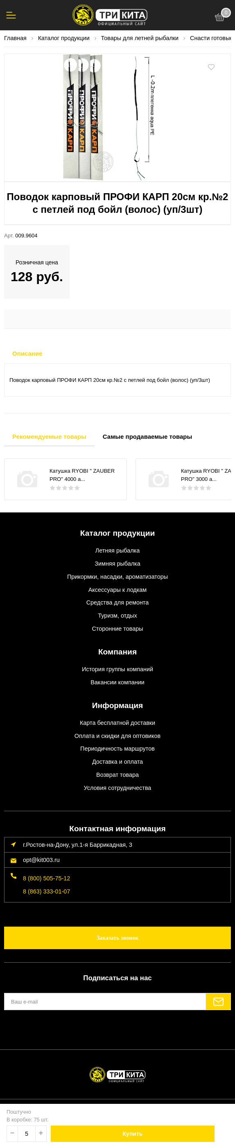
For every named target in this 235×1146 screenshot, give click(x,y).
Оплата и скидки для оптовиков (117, 736)
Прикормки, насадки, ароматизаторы (117, 576)
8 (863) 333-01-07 (46, 891)
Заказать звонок (118, 938)
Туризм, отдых (117, 615)
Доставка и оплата (117, 761)
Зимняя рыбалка (117, 563)
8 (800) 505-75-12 (46, 878)
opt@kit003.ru (41, 860)
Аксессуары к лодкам (117, 590)
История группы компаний (117, 669)
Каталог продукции (117, 533)
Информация (117, 705)
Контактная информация (117, 828)
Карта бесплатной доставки (117, 723)
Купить (133, 1133)
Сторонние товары (117, 628)
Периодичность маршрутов (117, 748)
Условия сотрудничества (117, 788)
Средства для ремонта (117, 602)
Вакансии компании (117, 682)
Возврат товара (117, 775)
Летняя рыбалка (117, 550)
